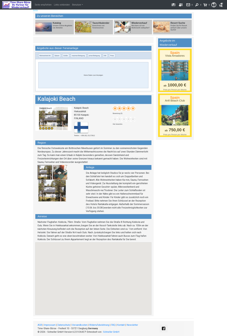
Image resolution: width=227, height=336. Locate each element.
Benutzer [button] (76, 4)
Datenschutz (63, 325)
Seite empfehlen (43, 4)
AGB (40, 325)
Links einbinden (62, 4)
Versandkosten (79, 325)
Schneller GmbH (111, 331)
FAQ (113, 325)
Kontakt (121, 325)
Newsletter (132, 325)
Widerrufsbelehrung (99, 325)
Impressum (49, 325)
